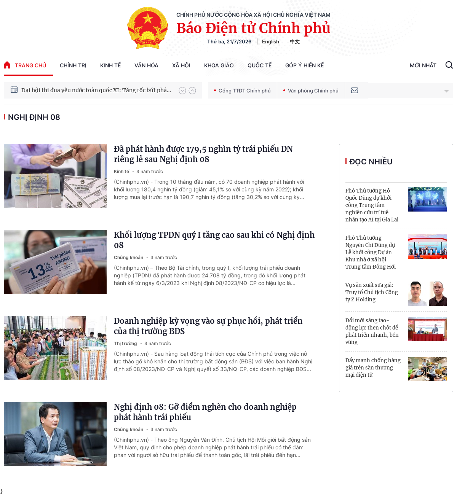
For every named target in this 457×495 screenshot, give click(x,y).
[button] (182, 90)
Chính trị (73, 65)
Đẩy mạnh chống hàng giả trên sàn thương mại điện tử (373, 367)
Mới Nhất (423, 65)
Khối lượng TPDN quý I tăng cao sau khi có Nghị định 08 (214, 240)
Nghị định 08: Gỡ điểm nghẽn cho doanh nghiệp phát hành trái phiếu (205, 412)
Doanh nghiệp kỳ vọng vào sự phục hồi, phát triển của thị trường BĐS (208, 326)
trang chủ (25, 64)
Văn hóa (146, 65)
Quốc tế (260, 65)
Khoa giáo (219, 65)
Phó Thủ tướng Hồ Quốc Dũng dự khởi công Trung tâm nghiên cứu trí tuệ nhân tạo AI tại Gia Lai (371, 205)
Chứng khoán (129, 257)
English (270, 41)
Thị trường (126, 343)
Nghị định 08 (34, 117)
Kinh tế (110, 65)
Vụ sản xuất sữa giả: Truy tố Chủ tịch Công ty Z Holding (371, 292)
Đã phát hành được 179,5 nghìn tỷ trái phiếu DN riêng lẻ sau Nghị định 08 (203, 154)
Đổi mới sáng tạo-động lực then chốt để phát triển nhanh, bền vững (372, 331)
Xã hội (181, 65)
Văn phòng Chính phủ (311, 91)
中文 (295, 41)
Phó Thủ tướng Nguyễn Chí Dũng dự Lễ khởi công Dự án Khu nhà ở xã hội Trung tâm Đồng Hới (370, 252)
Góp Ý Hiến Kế (304, 65)
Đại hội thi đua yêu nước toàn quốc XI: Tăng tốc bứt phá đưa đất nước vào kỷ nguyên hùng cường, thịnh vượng (96, 90)
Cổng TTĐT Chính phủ (242, 91)
